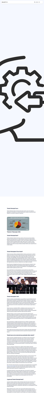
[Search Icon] (35, 2)
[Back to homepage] (5, 2)
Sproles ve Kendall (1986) (11, 365)
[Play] (22, 285)
